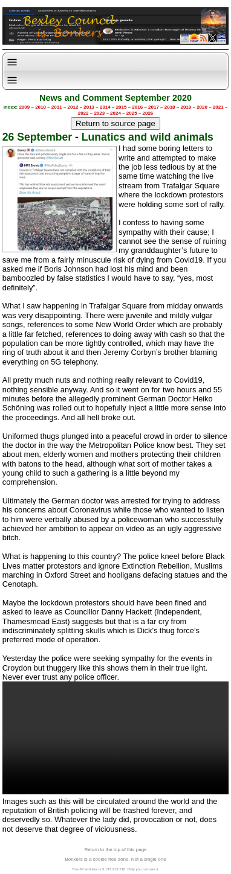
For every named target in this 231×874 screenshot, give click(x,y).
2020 (202, 107)
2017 (153, 107)
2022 (83, 113)
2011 (56, 107)
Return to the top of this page (115, 849)
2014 (105, 107)
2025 (131, 113)
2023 (99, 113)
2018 (169, 107)
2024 (115, 113)
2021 (218, 107)
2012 (73, 107)
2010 (40, 107)
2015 (121, 107)
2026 (148, 113)
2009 (24, 107)
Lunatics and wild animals (147, 137)
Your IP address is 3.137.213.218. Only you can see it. (115, 869)
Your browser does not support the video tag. (115, 737)
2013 (88, 107)
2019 (185, 107)
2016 (137, 107)
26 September (37, 137)
